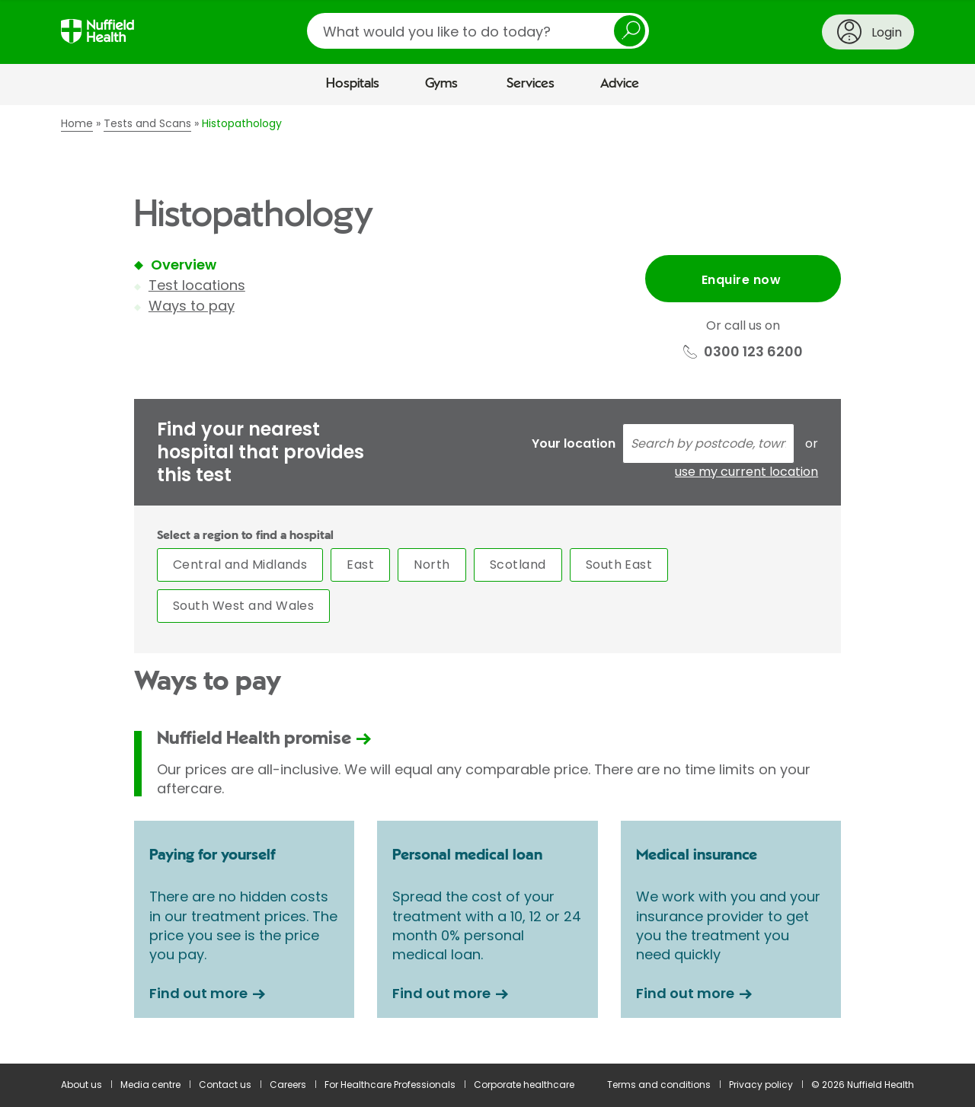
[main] (487, 584)
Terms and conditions (659, 1084)
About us (81, 1084)
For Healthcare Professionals (390, 1084)
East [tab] (360, 564)
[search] (478, 31)
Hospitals (352, 84)
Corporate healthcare (524, 1084)
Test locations (197, 285)
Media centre (150, 1084)
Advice (619, 84)
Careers (288, 1084)
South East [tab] (619, 564)
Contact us (225, 1084)
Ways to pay (192, 305)
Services (531, 84)
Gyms (441, 84)
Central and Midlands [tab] (240, 564)
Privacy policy (761, 1084)
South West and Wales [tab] (244, 605)
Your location (573, 443)
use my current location (746, 472)
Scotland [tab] (518, 564)
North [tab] (431, 564)
